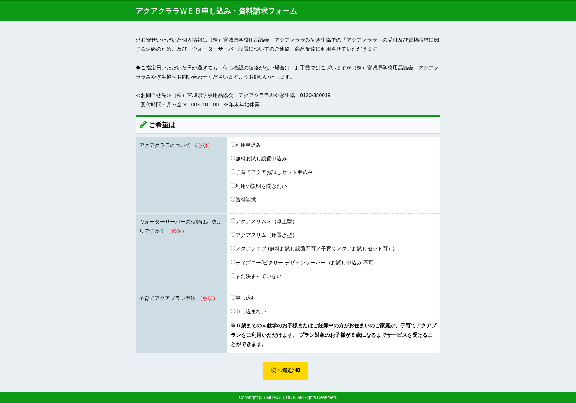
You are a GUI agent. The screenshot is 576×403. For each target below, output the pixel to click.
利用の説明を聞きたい (259, 186)
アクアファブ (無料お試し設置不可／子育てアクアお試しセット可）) (313, 249)
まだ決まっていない (256, 276)
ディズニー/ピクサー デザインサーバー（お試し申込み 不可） (305, 262)
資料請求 (243, 200)
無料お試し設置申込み (259, 158)
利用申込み (246, 145)
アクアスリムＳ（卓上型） (264, 221)
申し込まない (248, 311)
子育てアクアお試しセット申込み (272, 172)
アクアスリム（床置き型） (264, 235)
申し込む (243, 298)
